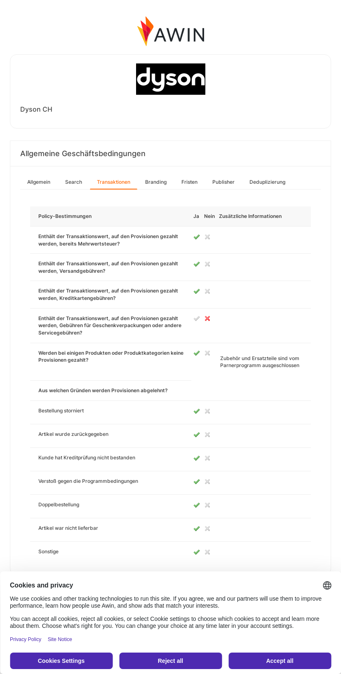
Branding (156, 182)
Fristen (189, 182)
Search (73, 182)
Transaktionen (113, 182)
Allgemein (38, 182)
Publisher (223, 182)
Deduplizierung (267, 182)
